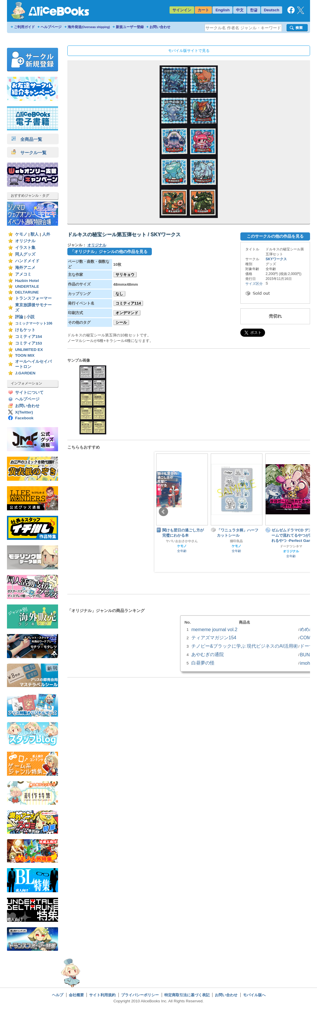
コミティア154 (28, 336)
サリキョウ (125, 274)
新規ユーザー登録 (130, 27)
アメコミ (23, 274)
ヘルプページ (51, 27)
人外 (46, 234)
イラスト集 (25, 247)
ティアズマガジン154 (213, 637)
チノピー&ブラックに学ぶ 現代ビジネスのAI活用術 (244, 646)
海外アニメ (25, 267)
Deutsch (271, 10)
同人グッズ (25, 254)
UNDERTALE (27, 286)
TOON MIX (25, 355)
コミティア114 (128, 303)
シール (121, 322)
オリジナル (25, 241)
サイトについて (29, 392)
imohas (307, 663)
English (222, 10)
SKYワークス (276, 259)
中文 (240, 10)
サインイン (181, 10)
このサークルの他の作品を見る (275, 236)
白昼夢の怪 (203, 662)
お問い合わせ (160, 27)
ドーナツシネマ (291, 546)
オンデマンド (127, 313)
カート (203, 10)
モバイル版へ (254, 995)
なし (119, 294)
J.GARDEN (25, 373)
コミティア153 (28, 343)
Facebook (24, 418)
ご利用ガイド (24, 27)
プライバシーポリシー (140, 995)
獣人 (34, 234)
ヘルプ (57, 995)
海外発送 (89, 27)
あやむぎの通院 (207, 654)
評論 (19, 317)
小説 (30, 317)
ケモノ (21, 234)
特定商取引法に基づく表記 (187, 995)
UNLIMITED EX (29, 349)
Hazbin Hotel (27, 280)
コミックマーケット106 (33, 323)
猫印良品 (236, 541)
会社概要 (76, 995)
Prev (163, 511)
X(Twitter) (24, 412)
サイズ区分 (254, 284)
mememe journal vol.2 (214, 629)
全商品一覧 (26, 139)
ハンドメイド (27, 261)
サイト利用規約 (102, 995)
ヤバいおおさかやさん (182, 541)
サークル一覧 (28, 152)
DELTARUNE (27, 292)
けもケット (25, 330)
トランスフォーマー (33, 298)
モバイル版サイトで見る (189, 50)
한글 (253, 10)
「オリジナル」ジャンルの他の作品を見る (108, 251)
